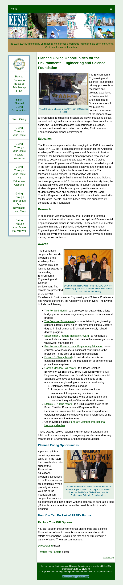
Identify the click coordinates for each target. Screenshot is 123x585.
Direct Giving (19, 119)
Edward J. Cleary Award (58, 357)
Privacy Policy (68, 576)
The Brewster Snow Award (59, 321)
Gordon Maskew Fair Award (60, 368)
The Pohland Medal (55, 310)
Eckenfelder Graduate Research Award (66, 335)
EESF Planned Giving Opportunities (19, 105)
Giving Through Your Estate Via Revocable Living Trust (19, 202)
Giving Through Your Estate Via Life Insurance (19, 151)
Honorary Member (79, 422)
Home (14, 8)
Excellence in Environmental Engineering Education (73, 346)
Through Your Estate (49, 552)
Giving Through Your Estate (19, 131)
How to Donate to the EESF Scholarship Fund (19, 83)
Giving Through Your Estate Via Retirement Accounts (19, 175)
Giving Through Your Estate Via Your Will (19, 225)
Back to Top (108, 557)
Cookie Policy (83, 576)
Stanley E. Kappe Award (58, 404)
